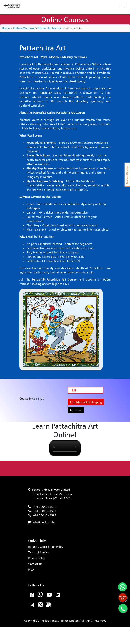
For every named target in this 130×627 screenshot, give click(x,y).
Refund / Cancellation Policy (45, 546)
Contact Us (35, 564)
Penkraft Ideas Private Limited (51, 489)
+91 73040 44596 (44, 506)
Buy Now (75, 410)
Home (6, 28)
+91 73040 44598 (44, 515)
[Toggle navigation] (122, 5)
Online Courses (23, 28)
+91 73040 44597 (44, 511)
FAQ (31, 569)
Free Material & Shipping (86, 402)
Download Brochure (127, 174)
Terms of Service (38, 552)
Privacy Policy (36, 558)
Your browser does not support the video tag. (64, 448)
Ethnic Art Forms (49, 28)
